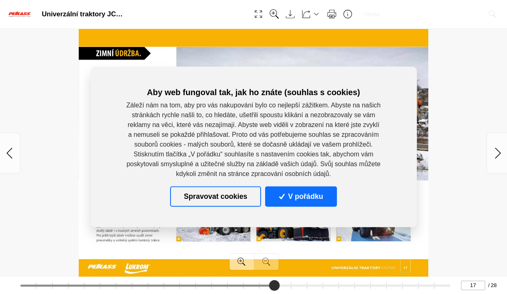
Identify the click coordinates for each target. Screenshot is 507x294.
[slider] (274, 285)
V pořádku (301, 196)
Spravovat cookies (215, 196)
